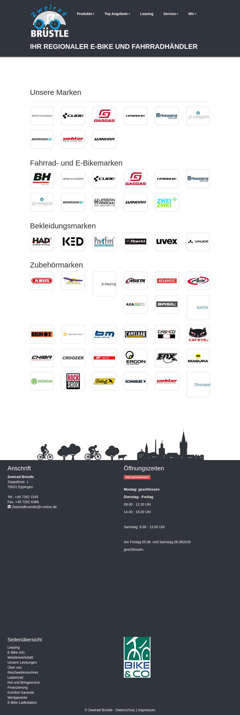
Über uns (15, 667)
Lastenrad (15, 677)
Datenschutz (125, 710)
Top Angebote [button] (117, 14)
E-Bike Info (16, 652)
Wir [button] (192, 14)
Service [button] (171, 14)
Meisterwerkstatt (20, 657)
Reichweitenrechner (23, 672)
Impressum (146, 710)
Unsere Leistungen (22, 662)
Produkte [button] (86, 14)
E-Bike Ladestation (22, 702)
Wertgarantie (18, 697)
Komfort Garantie (21, 692)
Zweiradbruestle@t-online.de (34, 507)
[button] (41, 116)
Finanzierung (18, 687)
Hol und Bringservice (24, 682)
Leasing (147, 14)
